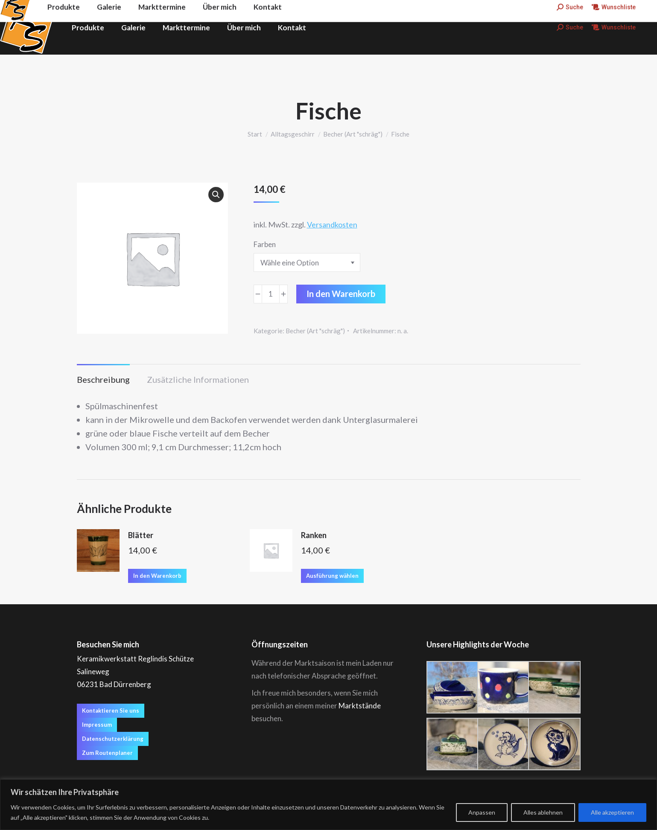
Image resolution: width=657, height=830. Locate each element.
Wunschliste (614, 27)
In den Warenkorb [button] (157, 575)
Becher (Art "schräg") (315, 331)
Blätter (140, 535)
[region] (328, 804)
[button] (216, 194)
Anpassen (481, 812)
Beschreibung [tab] (103, 379)
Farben (265, 244)
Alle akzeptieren (612, 812)
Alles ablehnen (543, 812)
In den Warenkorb (341, 293)
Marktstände (360, 705)
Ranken (314, 535)
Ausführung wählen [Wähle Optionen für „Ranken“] (332, 575)
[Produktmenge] (270, 294)
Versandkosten (332, 224)
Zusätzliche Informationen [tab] (198, 379)
